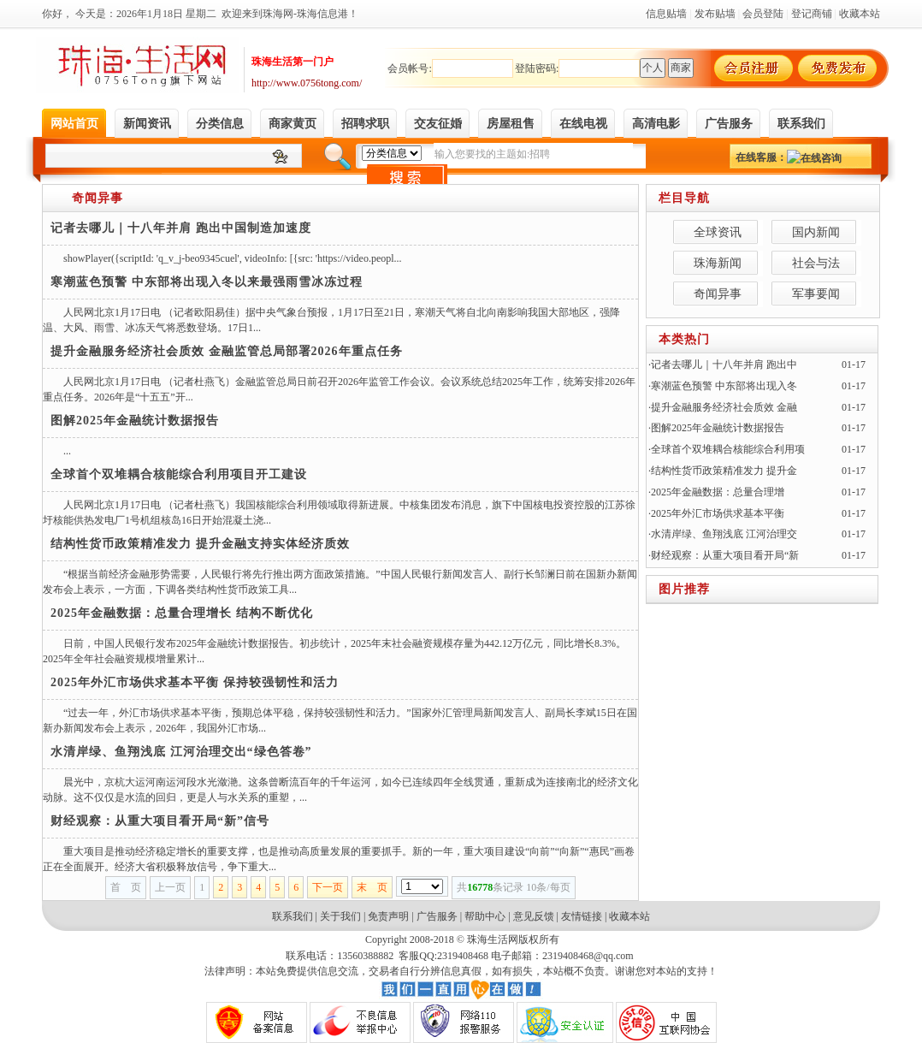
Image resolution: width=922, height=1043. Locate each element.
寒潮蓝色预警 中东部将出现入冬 (724, 386)
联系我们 (292, 916)
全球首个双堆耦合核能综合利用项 (728, 449)
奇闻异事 (97, 198)
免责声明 (388, 916)
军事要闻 (816, 293)
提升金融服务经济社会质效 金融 (724, 407)
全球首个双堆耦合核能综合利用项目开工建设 (178, 474)
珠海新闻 (718, 263)
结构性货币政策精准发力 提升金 (724, 471)
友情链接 (581, 916)
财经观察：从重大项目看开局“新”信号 (159, 821)
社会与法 (816, 263)
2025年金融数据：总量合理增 (717, 492)
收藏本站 (629, 916)
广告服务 (437, 916)
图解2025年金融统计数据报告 (134, 420)
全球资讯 (718, 232)
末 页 (372, 887)
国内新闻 (816, 232)
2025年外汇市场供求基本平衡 (717, 513)
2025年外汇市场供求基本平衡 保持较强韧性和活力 (194, 682)
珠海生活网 (492, 939)
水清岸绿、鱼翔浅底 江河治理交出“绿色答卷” (181, 751)
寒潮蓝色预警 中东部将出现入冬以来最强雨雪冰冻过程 (206, 282)
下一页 (327, 887)
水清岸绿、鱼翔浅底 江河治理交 (724, 534)
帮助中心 (484, 916)
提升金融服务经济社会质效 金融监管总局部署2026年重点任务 (226, 351)
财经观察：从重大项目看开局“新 (725, 555)
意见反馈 (533, 916)
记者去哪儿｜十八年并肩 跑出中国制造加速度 (180, 228)
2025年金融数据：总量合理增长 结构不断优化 (181, 613)
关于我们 (340, 916)
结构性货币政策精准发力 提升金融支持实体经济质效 (200, 543)
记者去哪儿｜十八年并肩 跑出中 (724, 364)
